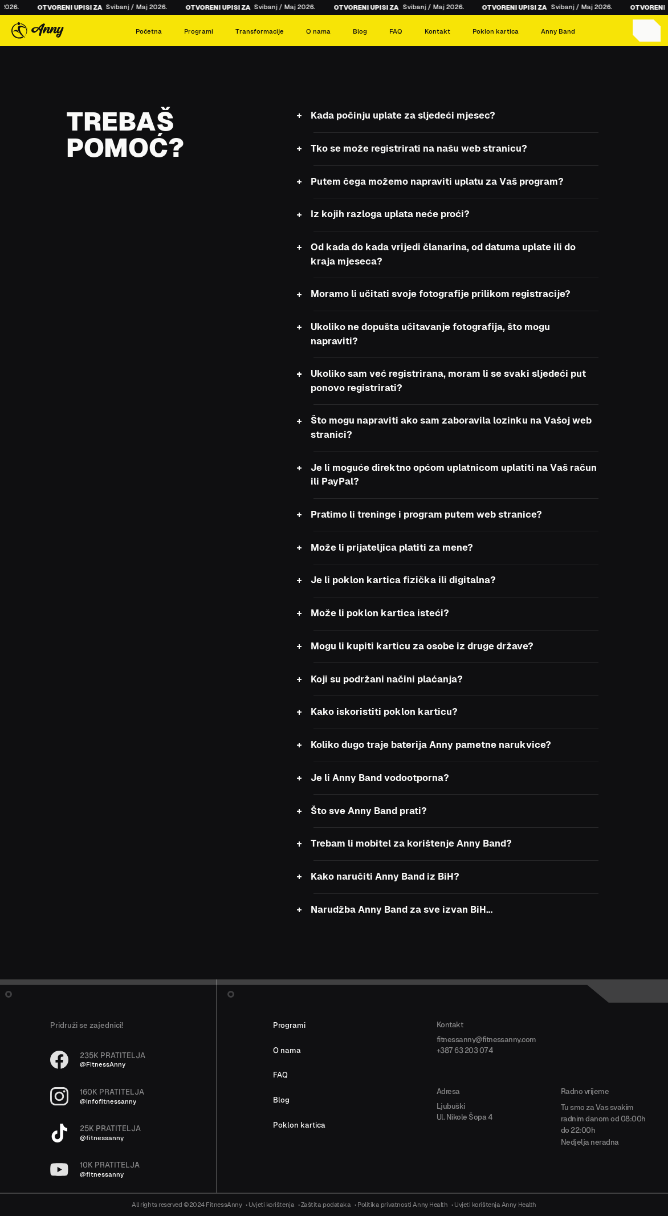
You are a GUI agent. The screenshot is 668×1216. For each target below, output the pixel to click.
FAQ (395, 31)
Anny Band (558, 31)
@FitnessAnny (102, 1064)
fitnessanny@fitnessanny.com (486, 1039)
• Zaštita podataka (324, 1205)
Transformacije (259, 31)
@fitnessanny (102, 1138)
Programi (198, 31)
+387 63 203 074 (464, 1050)
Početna (149, 31)
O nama (318, 31)
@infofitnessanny (108, 1101)
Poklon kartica (496, 31)
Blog (360, 31)
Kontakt (437, 31)
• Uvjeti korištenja (270, 1205)
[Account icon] (647, 30)
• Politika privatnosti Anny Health (401, 1205)
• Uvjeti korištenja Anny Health (493, 1205)
